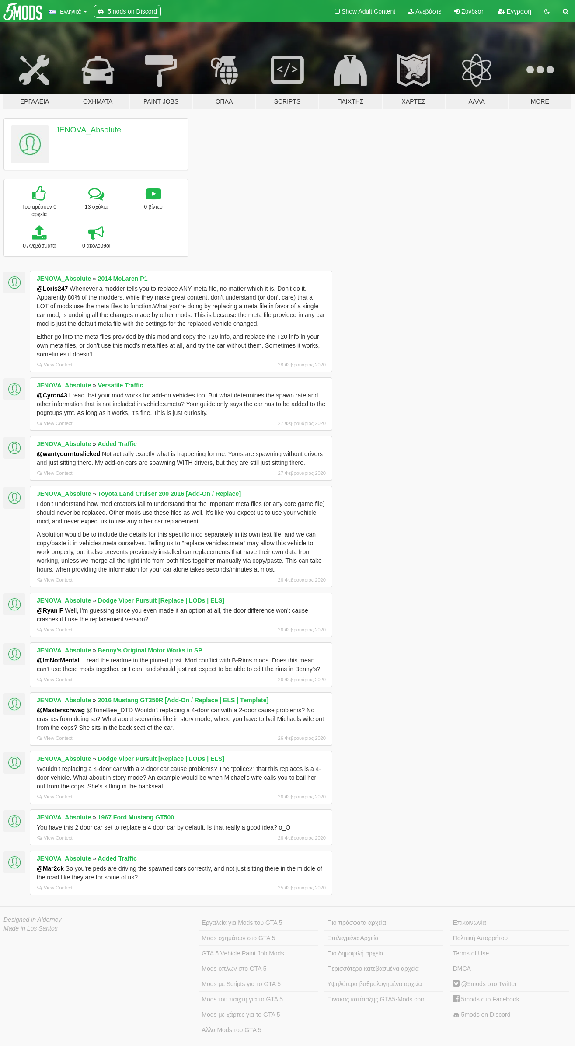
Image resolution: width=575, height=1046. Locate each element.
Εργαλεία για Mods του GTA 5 (242, 922)
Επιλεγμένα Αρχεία (353, 937)
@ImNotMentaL (59, 660)
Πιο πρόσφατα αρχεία (357, 922)
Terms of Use (471, 953)
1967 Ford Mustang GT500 (136, 817)
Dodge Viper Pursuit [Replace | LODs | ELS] (161, 600)
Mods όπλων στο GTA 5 (234, 968)
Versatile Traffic (120, 385)
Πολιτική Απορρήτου (480, 937)
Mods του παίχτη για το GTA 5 (242, 999)
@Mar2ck (50, 868)
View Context (55, 364)
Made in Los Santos (30, 928)
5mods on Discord (482, 1014)
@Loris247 (52, 288)
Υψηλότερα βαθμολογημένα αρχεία (375, 983)
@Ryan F (50, 610)
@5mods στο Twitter (485, 984)
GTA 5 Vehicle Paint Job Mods (243, 953)
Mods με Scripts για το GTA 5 (241, 983)
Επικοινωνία (469, 922)
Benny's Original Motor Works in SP (150, 650)
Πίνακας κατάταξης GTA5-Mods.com (377, 999)
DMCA (462, 968)
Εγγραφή (514, 11)
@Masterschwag (61, 710)
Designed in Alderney (32, 919)
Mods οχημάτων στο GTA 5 (238, 937)
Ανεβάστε (424, 11)
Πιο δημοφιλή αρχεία (355, 953)
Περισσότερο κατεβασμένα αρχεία (373, 968)
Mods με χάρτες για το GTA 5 (241, 1014)
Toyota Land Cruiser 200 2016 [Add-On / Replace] (169, 493)
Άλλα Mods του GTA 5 (231, 1029)
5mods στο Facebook (486, 999)
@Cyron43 (52, 395)
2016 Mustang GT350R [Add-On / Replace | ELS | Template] (183, 700)
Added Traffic (117, 443)
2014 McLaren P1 (123, 278)
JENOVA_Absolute (89, 130)
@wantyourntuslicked (68, 453)
